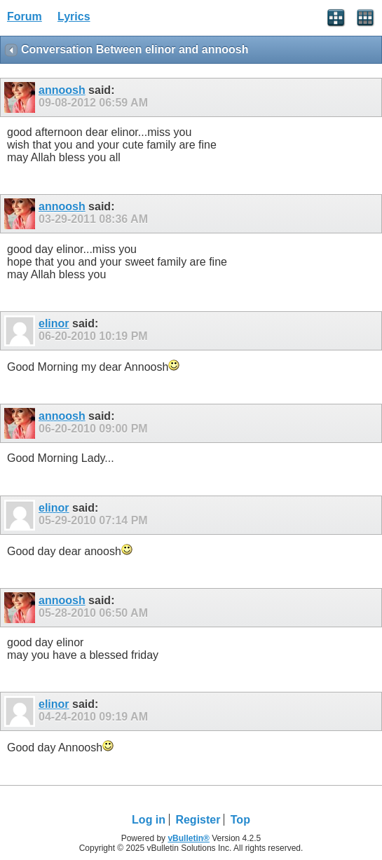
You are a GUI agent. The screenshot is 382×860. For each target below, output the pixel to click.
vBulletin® (189, 838)
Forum (24, 16)
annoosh (62, 90)
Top (240, 820)
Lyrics (73, 16)
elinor (54, 323)
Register (197, 820)
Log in (148, 820)
